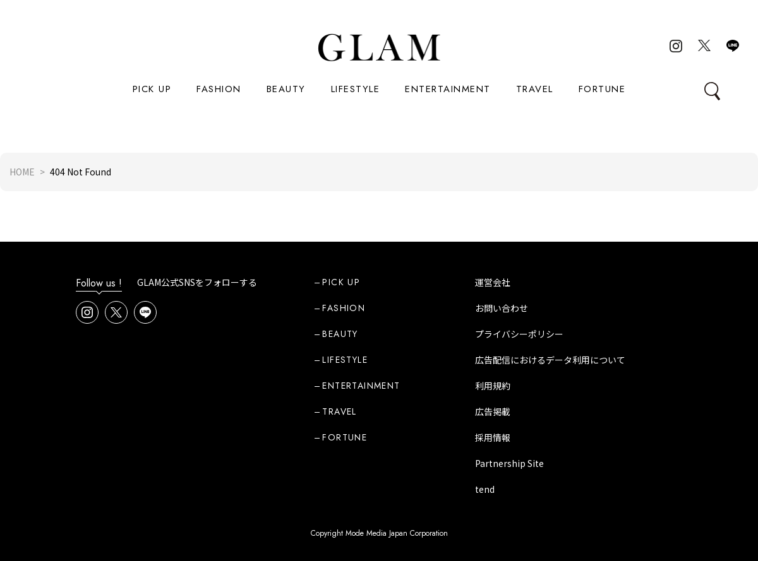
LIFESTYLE (355, 89)
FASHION (218, 89)
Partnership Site (509, 463)
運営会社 (492, 282)
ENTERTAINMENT (448, 89)
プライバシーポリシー (519, 334)
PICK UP (152, 89)
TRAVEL (534, 89)
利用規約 (492, 385)
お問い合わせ (501, 308)
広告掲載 (492, 411)
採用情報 (492, 437)
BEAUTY (286, 89)
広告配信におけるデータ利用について (550, 359)
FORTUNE (602, 89)
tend (485, 489)
